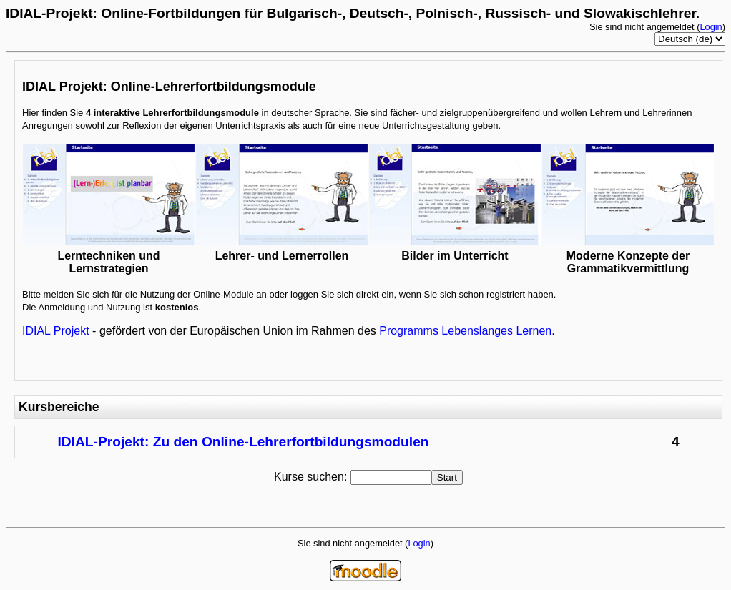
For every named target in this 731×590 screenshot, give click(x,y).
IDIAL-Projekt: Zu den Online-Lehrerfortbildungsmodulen (242, 441)
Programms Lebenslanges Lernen (465, 331)
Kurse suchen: (312, 477)
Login (711, 26)
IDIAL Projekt (55, 331)
